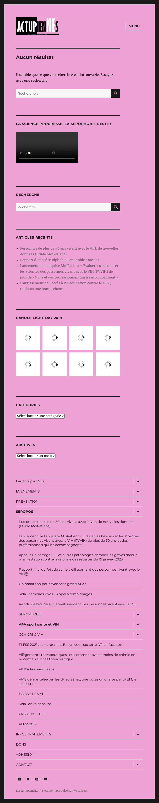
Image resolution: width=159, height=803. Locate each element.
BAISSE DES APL (32, 694)
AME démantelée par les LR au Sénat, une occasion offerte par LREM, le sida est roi (77, 681)
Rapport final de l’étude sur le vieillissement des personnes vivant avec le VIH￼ (79, 571)
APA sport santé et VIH (39, 624)
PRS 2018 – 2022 (32, 714)
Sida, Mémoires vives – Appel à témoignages (55, 594)
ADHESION (25, 755)
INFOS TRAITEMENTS (33, 734)
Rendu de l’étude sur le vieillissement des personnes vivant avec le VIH (77, 604)
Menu (134, 26)
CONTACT (24, 765)
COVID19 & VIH (31, 634)
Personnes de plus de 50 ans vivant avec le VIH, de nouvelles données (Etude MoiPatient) (76, 524)
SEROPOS (24, 512)
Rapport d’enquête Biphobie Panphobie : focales (59, 260)
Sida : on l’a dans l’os (35, 704)
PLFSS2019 (28, 724)
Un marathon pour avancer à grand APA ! (52, 584)
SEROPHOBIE (30, 614)
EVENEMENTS (28, 491)
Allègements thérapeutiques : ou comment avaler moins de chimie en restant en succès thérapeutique (77, 657)
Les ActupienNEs (30, 481)
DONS (21, 744)
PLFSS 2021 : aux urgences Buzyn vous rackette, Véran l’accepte (71, 645)
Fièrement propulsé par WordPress (65, 790)
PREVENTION (27, 501)
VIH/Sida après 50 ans (36, 669)
